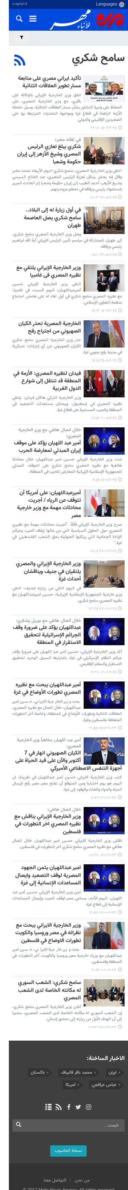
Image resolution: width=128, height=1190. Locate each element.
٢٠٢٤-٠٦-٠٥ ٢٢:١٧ (103, 122)
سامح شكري (98, 58)
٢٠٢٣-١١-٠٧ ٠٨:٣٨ (102, 826)
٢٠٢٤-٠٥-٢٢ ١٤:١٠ (104, 234)
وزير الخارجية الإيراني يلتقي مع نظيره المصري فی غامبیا (42, 250)
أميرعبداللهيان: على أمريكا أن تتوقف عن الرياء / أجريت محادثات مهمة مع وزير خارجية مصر (42, 479)
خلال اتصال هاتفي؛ (64, 780)
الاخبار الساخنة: (106, 1021)
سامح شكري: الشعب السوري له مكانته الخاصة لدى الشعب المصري (43, 958)
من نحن (77, 1143)
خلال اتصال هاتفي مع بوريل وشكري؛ (48, 591)
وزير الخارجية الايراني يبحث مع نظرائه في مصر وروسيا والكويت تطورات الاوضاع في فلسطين (48, 904)
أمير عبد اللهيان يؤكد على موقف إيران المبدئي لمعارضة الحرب (47, 426)
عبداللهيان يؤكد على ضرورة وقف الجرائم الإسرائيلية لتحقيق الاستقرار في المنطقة (42, 606)
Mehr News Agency (87, 20)
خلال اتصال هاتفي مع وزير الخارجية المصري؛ (49, 411)
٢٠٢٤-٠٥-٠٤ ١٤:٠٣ (103, 290)
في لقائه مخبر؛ (68, 133)
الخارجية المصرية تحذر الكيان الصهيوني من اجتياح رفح (49, 306)
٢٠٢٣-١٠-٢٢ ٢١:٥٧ (102, 883)
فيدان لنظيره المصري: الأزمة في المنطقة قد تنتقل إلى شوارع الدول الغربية (44, 360)
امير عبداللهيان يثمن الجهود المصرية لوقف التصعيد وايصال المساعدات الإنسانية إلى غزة (48, 846)
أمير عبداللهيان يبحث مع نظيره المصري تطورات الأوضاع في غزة (47, 660)
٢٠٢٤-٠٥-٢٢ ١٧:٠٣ (103, 184)
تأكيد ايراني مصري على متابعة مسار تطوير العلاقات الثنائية (43, 82)
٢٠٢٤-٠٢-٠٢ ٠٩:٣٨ (103, 643)
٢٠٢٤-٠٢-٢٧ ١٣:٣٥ (102, 580)
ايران (112, 1035)
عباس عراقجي (104, 1048)
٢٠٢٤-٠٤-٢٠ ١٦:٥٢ (103, 397)
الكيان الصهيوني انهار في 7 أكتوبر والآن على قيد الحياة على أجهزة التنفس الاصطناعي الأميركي (66, 732)
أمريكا (70, 1048)
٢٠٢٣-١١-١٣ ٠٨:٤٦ (103, 769)
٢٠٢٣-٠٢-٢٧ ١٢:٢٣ (102, 991)
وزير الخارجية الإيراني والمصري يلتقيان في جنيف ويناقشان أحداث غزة (45, 543)
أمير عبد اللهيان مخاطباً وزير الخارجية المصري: (49, 714)
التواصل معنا (50, 1143)
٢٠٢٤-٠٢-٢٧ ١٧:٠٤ (103, 522)
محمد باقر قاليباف (76, 1035)
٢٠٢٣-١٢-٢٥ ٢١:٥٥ (102, 699)
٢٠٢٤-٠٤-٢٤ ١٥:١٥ (103, 339)
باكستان (38, 1035)
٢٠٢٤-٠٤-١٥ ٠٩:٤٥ (103, 459)
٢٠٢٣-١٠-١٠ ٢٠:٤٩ (103, 941)
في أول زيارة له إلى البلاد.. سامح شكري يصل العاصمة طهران (46, 200)
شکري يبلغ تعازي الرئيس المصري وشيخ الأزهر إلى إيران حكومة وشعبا (43, 144)
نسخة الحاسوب (64, 1114)
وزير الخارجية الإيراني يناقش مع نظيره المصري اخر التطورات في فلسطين (47, 795)
